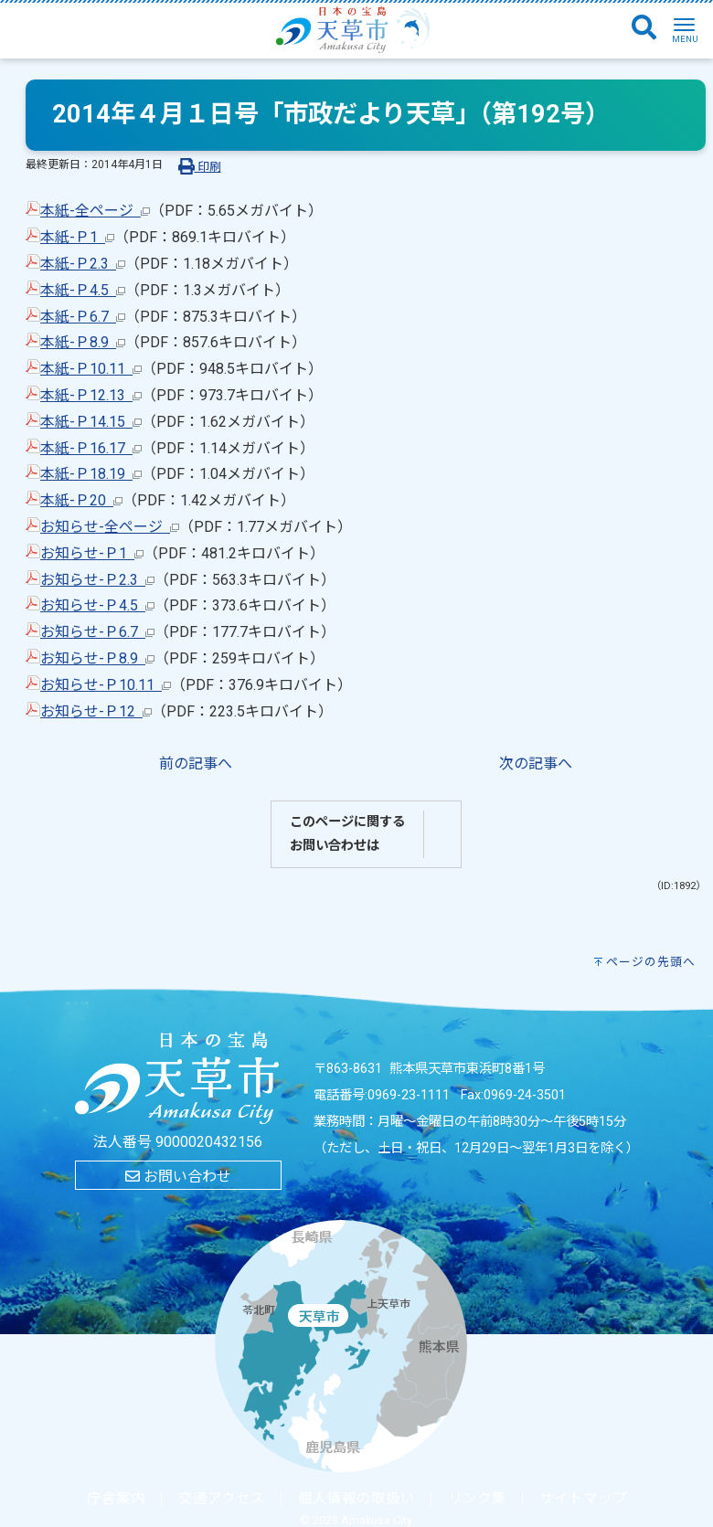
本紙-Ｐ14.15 (91, 421)
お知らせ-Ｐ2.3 (97, 580)
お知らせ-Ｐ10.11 (105, 685)
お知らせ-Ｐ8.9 (97, 658)
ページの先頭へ (651, 962)
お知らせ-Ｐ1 (92, 553)
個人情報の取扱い (356, 1498)
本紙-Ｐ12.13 (91, 395)
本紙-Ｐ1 (77, 237)
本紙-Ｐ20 (81, 500)
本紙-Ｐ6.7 (82, 316)
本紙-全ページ (95, 210)
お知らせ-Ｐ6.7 (97, 632)
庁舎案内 (116, 1498)
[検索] (644, 28)
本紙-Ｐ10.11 (91, 368)
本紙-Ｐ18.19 (91, 473)
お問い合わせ (178, 1176)
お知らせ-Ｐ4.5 (97, 605)
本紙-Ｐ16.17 (91, 448)
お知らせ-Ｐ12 (96, 711)
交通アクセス (221, 1498)
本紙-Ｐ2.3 (82, 263)
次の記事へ (535, 763)
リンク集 (477, 1498)
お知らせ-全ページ (109, 527)
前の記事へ (195, 763)
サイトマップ (583, 1498)
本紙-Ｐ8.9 (82, 342)
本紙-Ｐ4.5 (82, 290)
